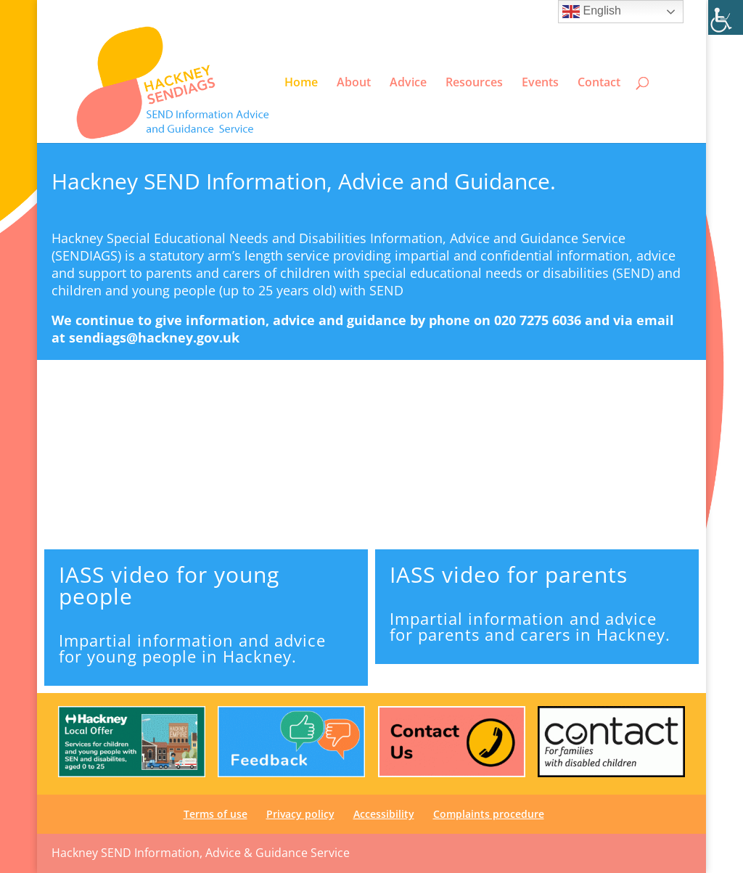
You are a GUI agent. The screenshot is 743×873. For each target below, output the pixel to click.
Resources (474, 83)
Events (540, 83)
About (354, 83)
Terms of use (410, 12)
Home (301, 83)
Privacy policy (477, 12)
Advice (408, 83)
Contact (599, 83)
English (591, 11)
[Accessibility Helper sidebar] (725, 17)
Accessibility (542, 12)
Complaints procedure (488, 814)
